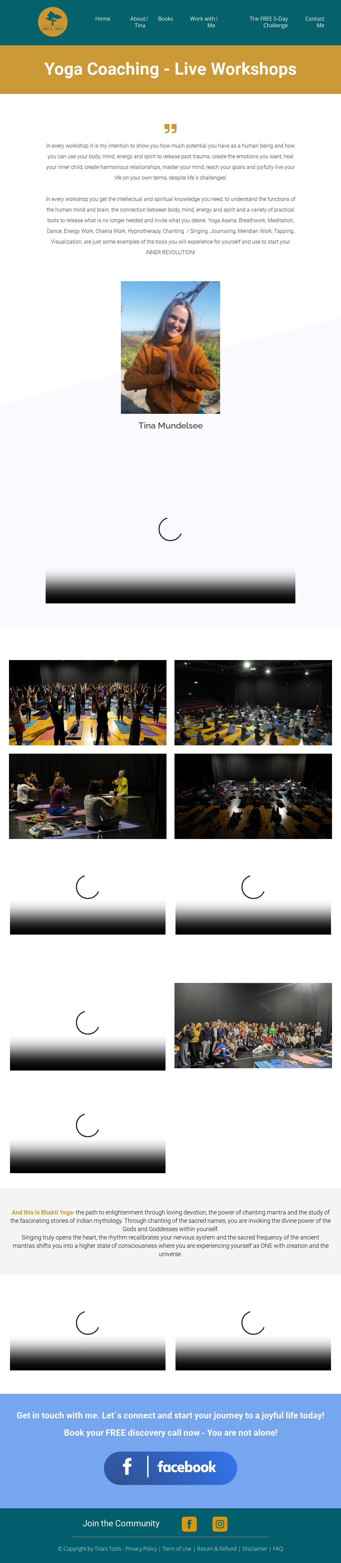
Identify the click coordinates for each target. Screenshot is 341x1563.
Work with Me (204, 22)
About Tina (139, 22)
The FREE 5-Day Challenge (269, 22)
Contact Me (314, 22)
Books (165, 18)
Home (102, 18)
